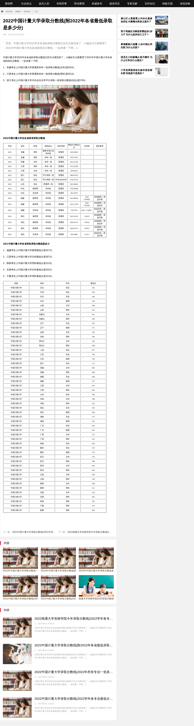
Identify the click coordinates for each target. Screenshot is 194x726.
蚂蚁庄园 (167, 3)
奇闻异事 (61, 3)
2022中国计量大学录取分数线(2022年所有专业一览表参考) (42, 532)
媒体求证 (115, 3)
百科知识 (150, 3)
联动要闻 (79, 3)
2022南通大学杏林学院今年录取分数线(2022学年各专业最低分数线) (102, 532)
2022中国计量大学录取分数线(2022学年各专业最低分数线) (74, 698)
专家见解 (132, 3)
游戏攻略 (185, 3)
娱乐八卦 (44, 3)
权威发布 (97, 3)
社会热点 (26, 3)
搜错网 (9, 3)
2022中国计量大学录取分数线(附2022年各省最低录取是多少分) (74, 645)
